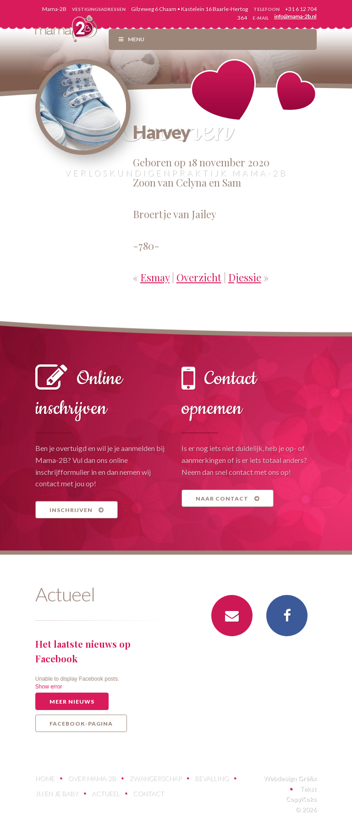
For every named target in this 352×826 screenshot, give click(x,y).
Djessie (244, 277)
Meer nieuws (72, 701)
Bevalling (212, 778)
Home (45, 778)
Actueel (106, 793)
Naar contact (227, 498)
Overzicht (198, 277)
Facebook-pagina (81, 723)
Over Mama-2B (92, 778)
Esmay (155, 277)
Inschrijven (77, 510)
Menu (131, 39)
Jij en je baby (56, 793)
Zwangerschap (155, 778)
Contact (148, 793)
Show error (48, 686)
